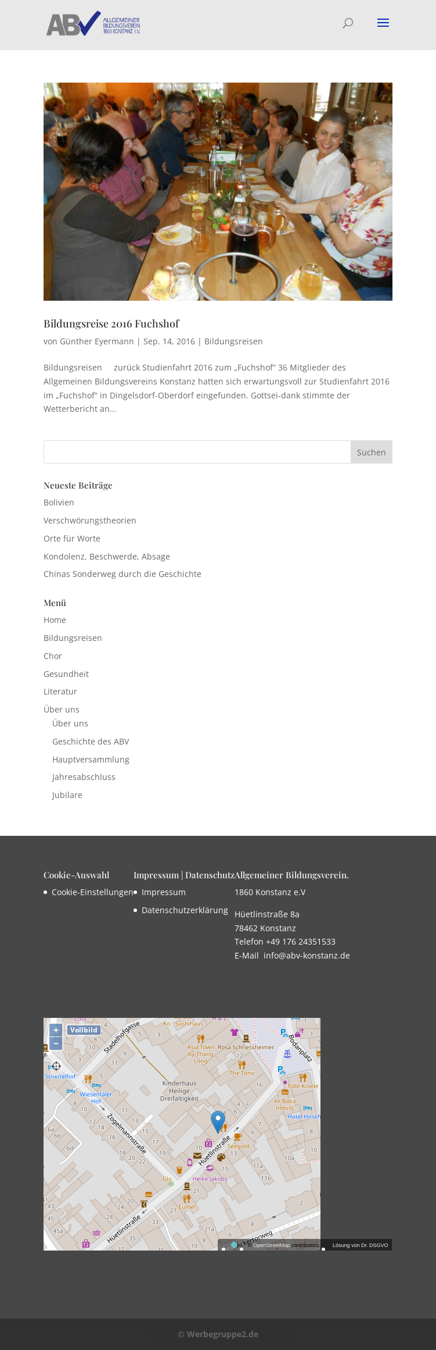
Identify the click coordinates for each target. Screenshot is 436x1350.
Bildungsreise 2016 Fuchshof (111, 323)
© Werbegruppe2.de (218, 1334)
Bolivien (59, 502)
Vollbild (84, 1030)
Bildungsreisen (233, 341)
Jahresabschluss (84, 776)
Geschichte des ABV (90, 741)
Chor (53, 655)
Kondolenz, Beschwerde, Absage (107, 556)
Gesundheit (66, 673)
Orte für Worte (72, 538)
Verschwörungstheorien (90, 520)
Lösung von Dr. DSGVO (360, 1245)
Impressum (164, 891)
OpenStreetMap (271, 1245)
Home (55, 619)
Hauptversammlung (90, 759)
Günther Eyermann (97, 341)
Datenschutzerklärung (185, 910)
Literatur (60, 691)
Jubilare (67, 794)
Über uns (62, 709)
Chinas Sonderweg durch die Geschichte (122, 573)
